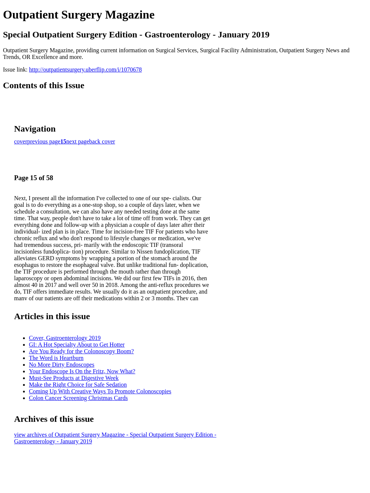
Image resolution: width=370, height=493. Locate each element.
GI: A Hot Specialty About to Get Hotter (77, 344)
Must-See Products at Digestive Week (74, 378)
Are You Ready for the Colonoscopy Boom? (81, 351)
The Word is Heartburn (56, 358)
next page (77, 141)
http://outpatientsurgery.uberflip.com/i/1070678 (85, 69)
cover (20, 141)
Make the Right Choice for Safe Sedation (78, 384)
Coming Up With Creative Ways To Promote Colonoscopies (100, 391)
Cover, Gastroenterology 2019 (65, 338)
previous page (43, 141)
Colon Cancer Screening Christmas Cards (78, 398)
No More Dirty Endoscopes (61, 364)
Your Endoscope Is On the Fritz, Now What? (82, 371)
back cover (102, 141)
